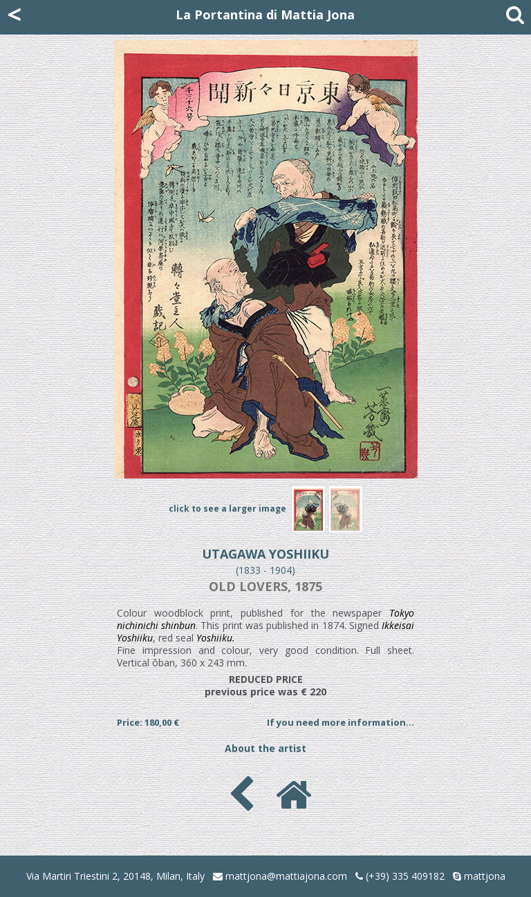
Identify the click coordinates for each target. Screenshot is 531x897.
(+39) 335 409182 (400, 875)
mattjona (484, 875)
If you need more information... (340, 722)
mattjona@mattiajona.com (286, 875)
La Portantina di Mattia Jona (265, 14)
